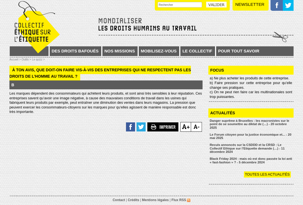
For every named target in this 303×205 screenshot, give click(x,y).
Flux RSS (180, 200)
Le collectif (197, 51)
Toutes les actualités (267, 174)
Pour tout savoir (238, 51)
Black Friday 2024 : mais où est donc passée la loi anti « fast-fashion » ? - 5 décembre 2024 (251, 160)
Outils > (26, 59)
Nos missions (119, 51)
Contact (119, 200)
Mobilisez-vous (158, 51)
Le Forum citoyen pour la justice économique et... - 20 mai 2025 (250, 136)
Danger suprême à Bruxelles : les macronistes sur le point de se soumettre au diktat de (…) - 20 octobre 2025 (249, 124)
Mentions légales (155, 200)
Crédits (133, 200)
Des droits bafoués (75, 51)
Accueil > (15, 59)
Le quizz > (38, 59)
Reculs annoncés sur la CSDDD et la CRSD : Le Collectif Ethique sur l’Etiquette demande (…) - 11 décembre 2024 (247, 148)
